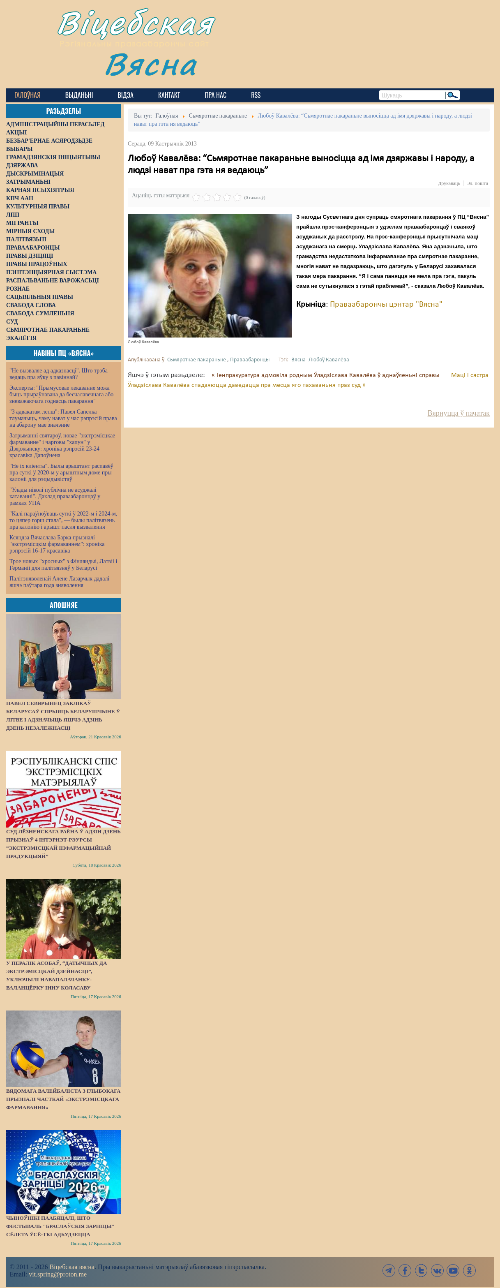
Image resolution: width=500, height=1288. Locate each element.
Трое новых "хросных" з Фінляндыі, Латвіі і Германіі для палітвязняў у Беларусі (63, 564)
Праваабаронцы (250, 360)
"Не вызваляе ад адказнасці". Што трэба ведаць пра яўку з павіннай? (58, 374)
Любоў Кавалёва (329, 360)
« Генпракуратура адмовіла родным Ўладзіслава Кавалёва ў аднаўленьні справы (326, 375)
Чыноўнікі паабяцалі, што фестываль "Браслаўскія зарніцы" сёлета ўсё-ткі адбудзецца (60, 1226)
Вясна (150, 63)
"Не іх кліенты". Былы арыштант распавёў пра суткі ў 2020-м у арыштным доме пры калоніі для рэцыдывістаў (61, 472)
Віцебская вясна (71, 1266)
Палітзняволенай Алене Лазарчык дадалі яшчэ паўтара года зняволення (59, 582)
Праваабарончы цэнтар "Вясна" (386, 305)
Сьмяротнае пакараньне (196, 360)
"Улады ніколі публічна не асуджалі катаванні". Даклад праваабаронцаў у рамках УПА (54, 496)
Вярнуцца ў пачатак (459, 413)
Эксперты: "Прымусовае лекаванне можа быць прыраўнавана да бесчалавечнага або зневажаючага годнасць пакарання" (61, 394)
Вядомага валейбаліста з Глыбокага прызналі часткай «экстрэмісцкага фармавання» (63, 1099)
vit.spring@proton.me (58, 1274)
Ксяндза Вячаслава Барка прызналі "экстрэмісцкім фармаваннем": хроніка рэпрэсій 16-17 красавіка (56, 544)
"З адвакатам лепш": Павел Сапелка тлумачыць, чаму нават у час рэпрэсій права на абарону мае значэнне (63, 418)
